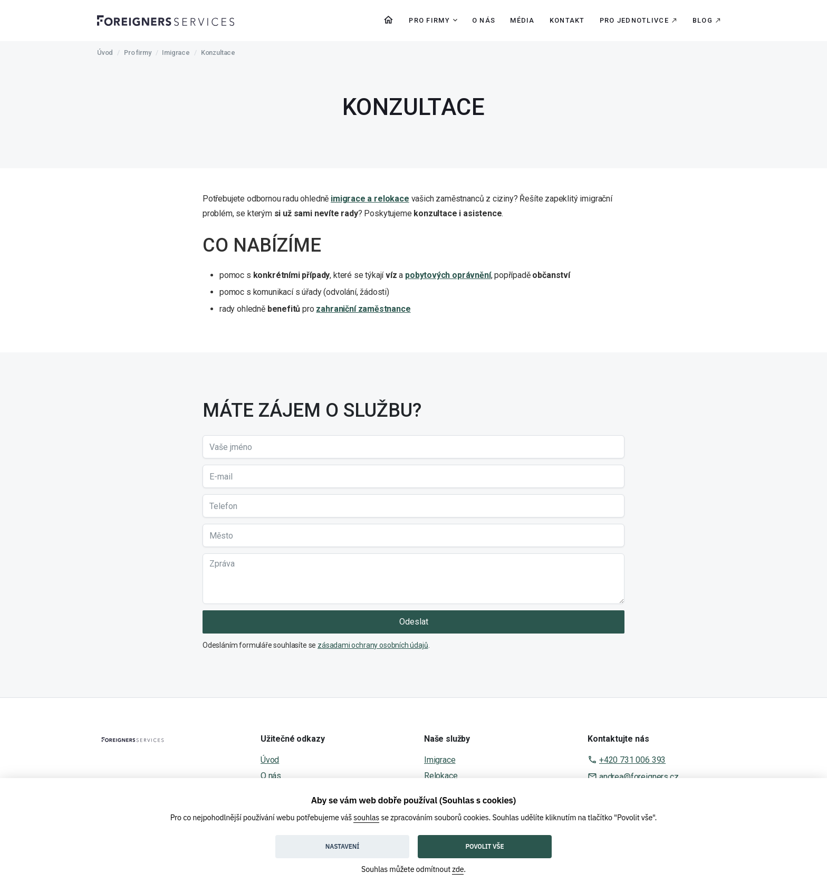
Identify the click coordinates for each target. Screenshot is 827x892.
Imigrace (176, 52)
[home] (165, 20)
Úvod (105, 52)
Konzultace (218, 52)
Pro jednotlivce (634, 20)
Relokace (441, 776)
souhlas (366, 817)
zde (458, 869)
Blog (703, 20)
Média (522, 20)
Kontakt (567, 20)
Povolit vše (485, 846)
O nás (483, 20)
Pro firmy (137, 52)
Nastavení (342, 846)
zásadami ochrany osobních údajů (373, 645)
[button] (430, 20)
